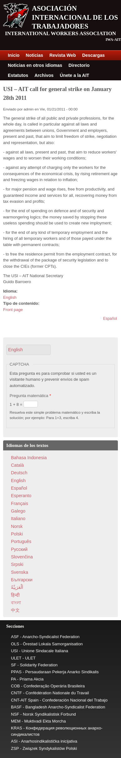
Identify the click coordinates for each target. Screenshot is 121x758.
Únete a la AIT (74, 75)
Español (110, 318)
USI (14, 650)
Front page (13, 309)
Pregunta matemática (30, 395)
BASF (16, 707)
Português (21, 541)
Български (22, 579)
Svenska (19, 572)
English (10, 297)
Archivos (43, 75)
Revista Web (62, 55)
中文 (15, 610)
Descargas (93, 55)
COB (15, 686)
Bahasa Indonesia (29, 457)
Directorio (79, 65)
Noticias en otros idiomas (35, 65)
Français (19, 503)
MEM (16, 721)
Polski (17, 533)
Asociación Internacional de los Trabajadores (75, 17)
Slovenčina (22, 556)
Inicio (13, 55)
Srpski (17, 564)
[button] (28, 350)
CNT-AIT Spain (24, 700)
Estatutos (18, 75)
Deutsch (19, 472)
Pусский (19, 549)
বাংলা (16, 602)
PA (13, 679)
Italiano (18, 518)
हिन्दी (15, 595)
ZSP (15, 748)
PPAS (16, 671)
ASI (14, 741)
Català (17, 465)
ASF (15, 636)
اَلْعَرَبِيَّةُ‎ (17, 587)
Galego (18, 510)
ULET (16, 658)
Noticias (34, 55)
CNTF (16, 693)
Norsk (17, 526)
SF (13, 665)
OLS (15, 644)
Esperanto (21, 495)
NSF (15, 714)
